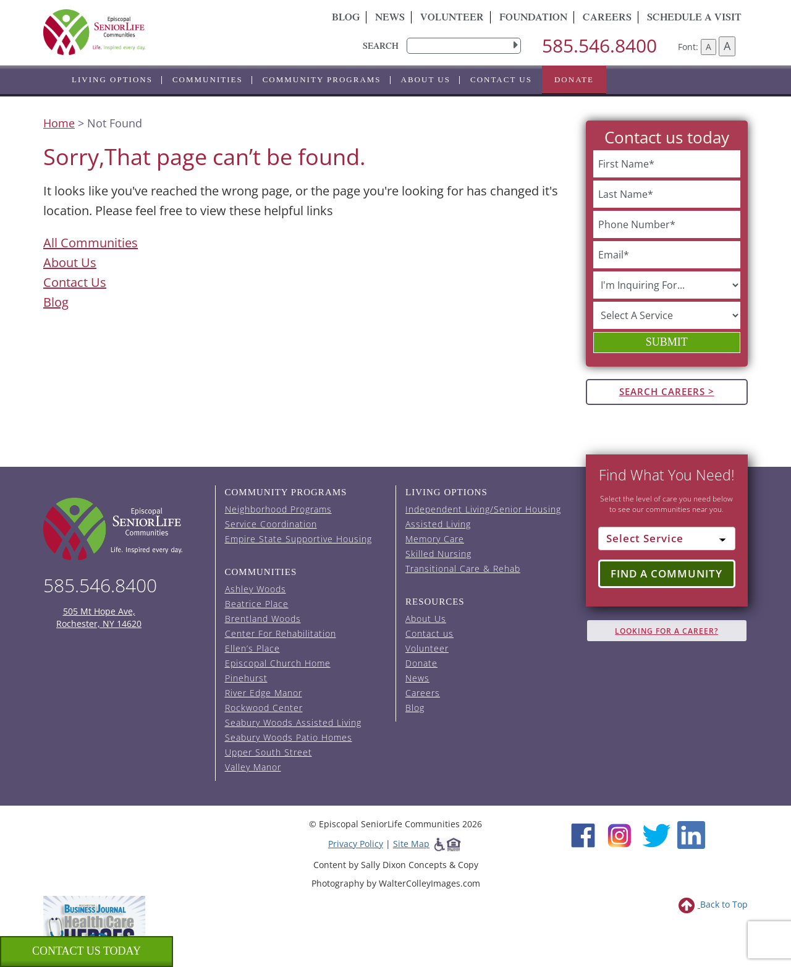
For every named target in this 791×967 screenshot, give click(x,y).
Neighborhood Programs (278, 509)
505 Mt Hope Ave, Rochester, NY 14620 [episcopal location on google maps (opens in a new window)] (99, 617)
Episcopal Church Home (278, 663)
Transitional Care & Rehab (462, 568)
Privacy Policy (355, 844)
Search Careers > (666, 391)
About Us (425, 79)
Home (59, 123)
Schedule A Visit (694, 18)
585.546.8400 (599, 45)
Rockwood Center (264, 708)
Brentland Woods (263, 618)
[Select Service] (667, 538)
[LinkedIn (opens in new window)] (691, 834)
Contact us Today (86, 951)
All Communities (90, 242)
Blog (346, 18)
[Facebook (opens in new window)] (583, 834)
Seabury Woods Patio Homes (288, 737)
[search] (464, 46)
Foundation (533, 18)
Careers (607, 18)
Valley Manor (253, 767)
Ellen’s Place (252, 648)
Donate (574, 79)
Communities (207, 79)
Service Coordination (271, 524)
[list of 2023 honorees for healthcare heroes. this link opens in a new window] (94, 928)
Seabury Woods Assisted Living (293, 722)
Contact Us (74, 282)
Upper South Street (268, 752)
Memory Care (434, 539)
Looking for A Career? (666, 631)
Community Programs (322, 79)
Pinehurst (246, 678)
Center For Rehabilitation (280, 633)
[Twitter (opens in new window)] (656, 834)
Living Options (112, 79)
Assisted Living (438, 524)
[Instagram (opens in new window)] (620, 834)
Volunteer (452, 18)
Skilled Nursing (438, 554)
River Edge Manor (263, 693)
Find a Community (666, 573)
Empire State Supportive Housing (298, 539)
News (390, 18)
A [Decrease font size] (708, 47)
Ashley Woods (255, 589)
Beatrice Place (257, 604)
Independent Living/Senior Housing (483, 509)
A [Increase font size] (727, 45)
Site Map (411, 844)
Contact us (501, 79)
